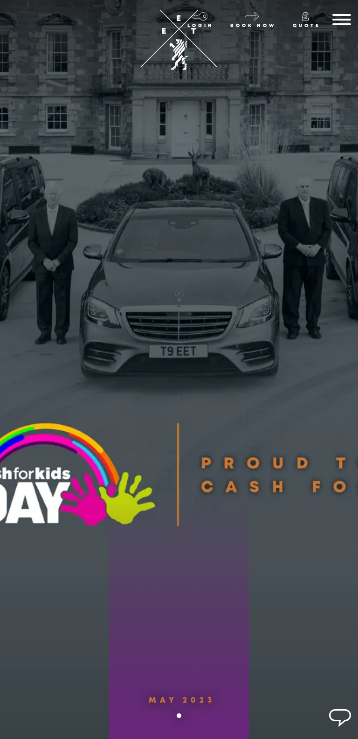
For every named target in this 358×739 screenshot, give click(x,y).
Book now (253, 26)
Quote (307, 26)
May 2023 (182, 707)
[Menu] (341, 21)
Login (200, 26)
